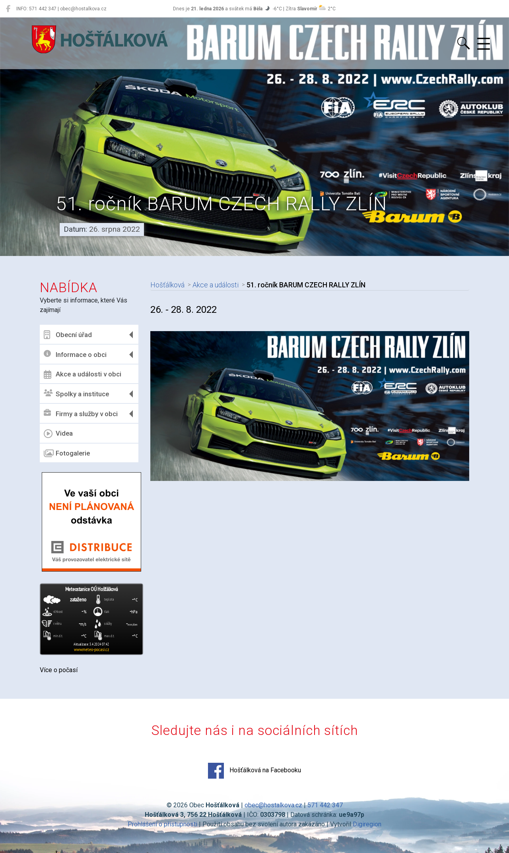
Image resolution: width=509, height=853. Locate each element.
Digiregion (367, 824)
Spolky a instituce (76, 394)
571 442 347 (325, 805)
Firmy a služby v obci (81, 413)
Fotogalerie (67, 453)
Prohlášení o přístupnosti (162, 824)
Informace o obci (75, 354)
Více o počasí (59, 670)
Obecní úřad (68, 334)
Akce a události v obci (82, 374)
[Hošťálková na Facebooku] (8, 9)
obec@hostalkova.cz (273, 805)
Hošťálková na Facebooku (254, 771)
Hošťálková (167, 285)
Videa (58, 433)
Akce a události (215, 285)
